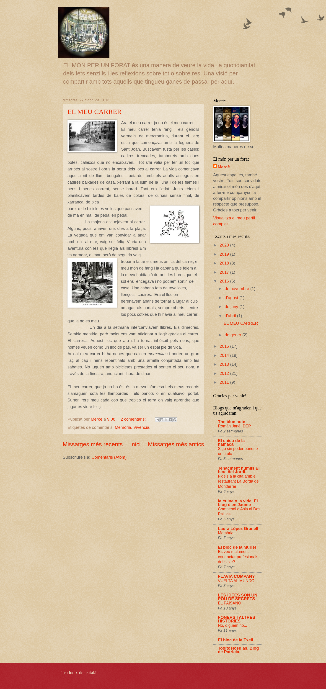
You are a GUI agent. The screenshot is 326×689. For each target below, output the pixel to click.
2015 (225, 346)
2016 (225, 281)
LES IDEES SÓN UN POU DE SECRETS (237, 597)
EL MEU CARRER (94, 111)
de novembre (237, 288)
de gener (234, 334)
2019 (225, 254)
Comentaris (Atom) (109, 457)
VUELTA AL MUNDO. (237, 580)
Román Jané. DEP (234, 426)
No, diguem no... (232, 625)
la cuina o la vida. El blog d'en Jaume (238, 503)
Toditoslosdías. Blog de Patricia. (238, 650)
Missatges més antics (176, 444)
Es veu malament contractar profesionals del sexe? (238, 556)
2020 (225, 245)
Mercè (224, 167)
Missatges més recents (93, 444)
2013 (225, 364)
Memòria (225, 533)
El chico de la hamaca (231, 442)
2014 (225, 355)
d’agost (232, 297)
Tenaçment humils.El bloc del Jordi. (239, 470)
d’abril (231, 315)
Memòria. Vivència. (132, 427)
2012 (225, 373)
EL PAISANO (229, 603)
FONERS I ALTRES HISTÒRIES (236, 619)
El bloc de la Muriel (237, 547)
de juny (232, 306)
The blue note (231, 421)
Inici (135, 444)
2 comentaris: (134, 419)
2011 (225, 382)
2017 (225, 272)
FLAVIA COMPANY (236, 576)
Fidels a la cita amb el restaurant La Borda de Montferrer (238, 481)
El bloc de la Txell (235, 640)
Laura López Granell (238, 528)
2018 (225, 263)
